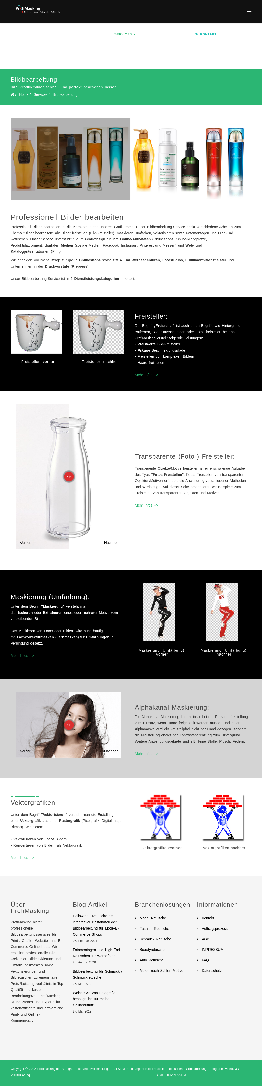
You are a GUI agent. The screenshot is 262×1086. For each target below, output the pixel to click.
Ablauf (231, 34)
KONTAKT (206, 34)
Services (123, 34)
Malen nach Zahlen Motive (160, 970)
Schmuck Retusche (154, 939)
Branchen (153, 34)
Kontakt (207, 918)
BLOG (125, 57)
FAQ (204, 960)
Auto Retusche (151, 960)
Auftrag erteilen (94, 57)
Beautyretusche (151, 949)
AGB (204, 939)
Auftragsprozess (214, 928)
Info (99, 34)
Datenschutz (211, 970)
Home (82, 34)
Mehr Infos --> (147, 375)
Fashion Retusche (153, 928)
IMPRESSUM (212, 949)
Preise (181, 34)
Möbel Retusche (152, 918)
